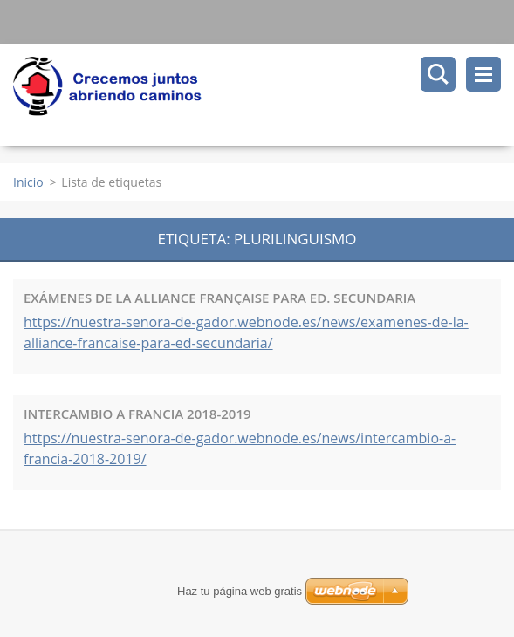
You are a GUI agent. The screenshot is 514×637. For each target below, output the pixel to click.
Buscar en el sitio (438, 74)
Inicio (28, 182)
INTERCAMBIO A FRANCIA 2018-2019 (137, 413)
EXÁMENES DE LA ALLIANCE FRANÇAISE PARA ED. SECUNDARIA (219, 297)
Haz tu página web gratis (239, 591)
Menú (483, 74)
